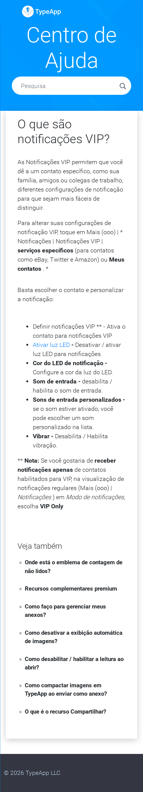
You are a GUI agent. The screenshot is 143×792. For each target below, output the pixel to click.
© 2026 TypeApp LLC (32, 772)
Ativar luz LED (51, 344)
